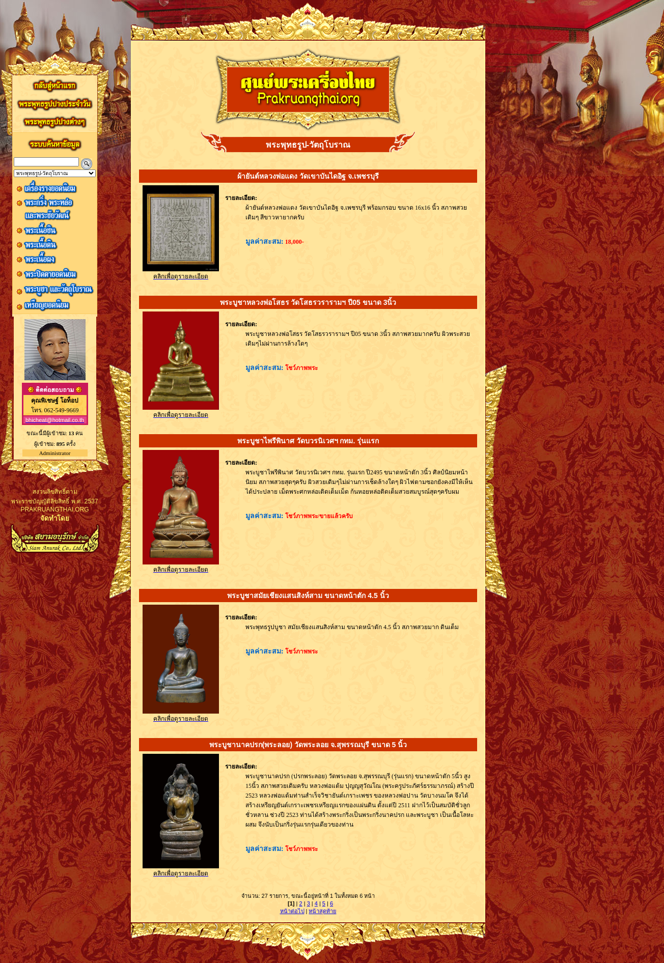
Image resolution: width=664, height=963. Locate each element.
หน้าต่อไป (292, 911)
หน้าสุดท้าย (322, 911)
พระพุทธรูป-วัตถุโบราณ (308, 144)
